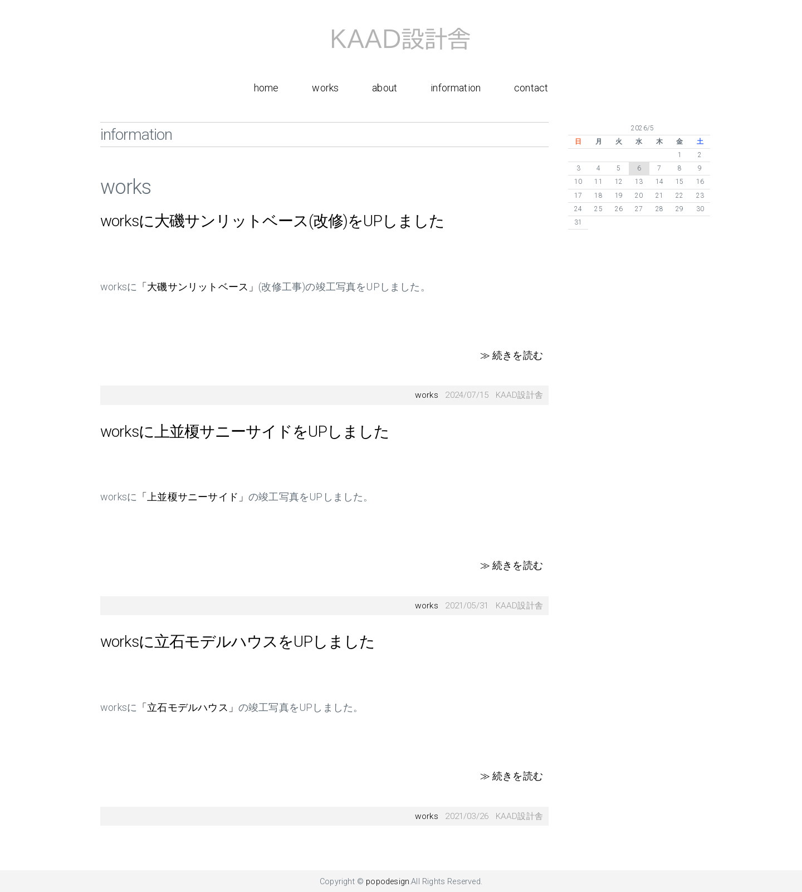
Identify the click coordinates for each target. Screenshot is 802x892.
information (456, 88)
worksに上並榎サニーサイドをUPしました (244, 431)
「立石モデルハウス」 (187, 707)
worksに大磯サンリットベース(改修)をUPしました (272, 221)
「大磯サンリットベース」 (197, 287)
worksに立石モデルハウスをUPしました (237, 641)
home (266, 88)
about (384, 88)
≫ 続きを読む (511, 355)
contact (531, 88)
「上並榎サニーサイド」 (192, 497)
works (325, 88)
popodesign (387, 881)
